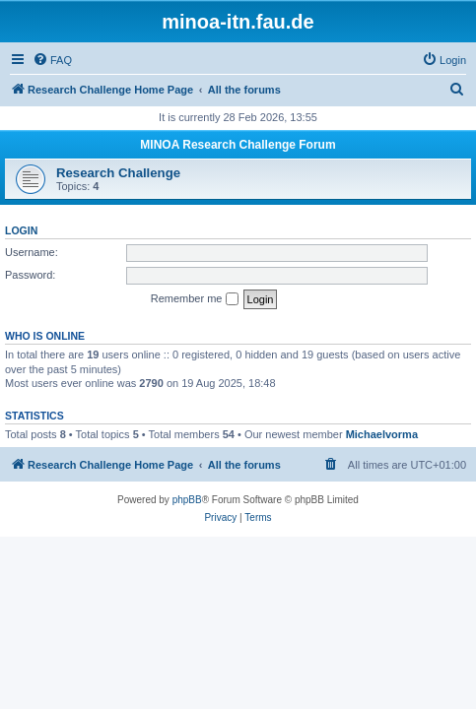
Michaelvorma (382, 434)
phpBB (187, 499)
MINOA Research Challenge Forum (237, 145)
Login (21, 230)
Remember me (194, 299)
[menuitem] (52, 60)
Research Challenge (118, 172)
